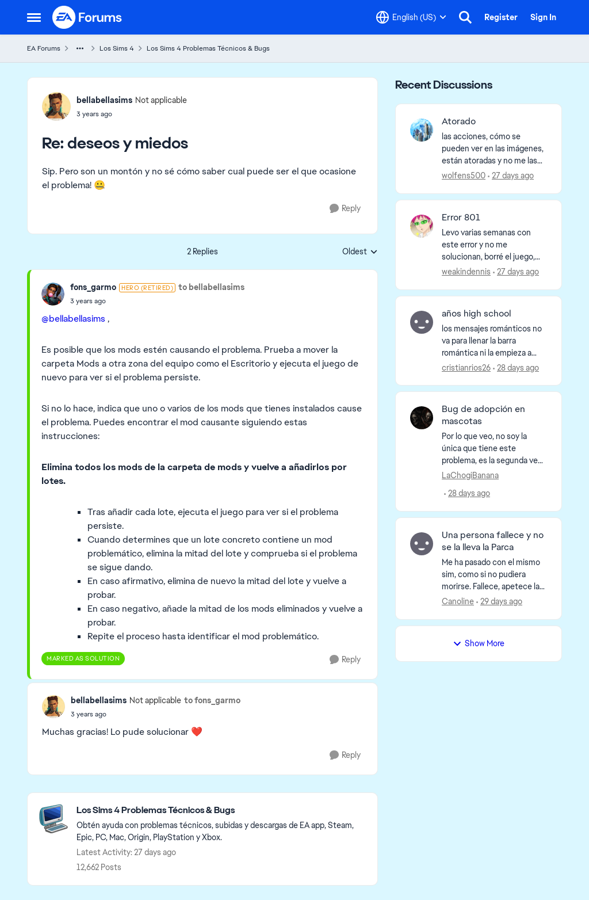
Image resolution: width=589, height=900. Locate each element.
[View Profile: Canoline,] (421, 543)
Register (501, 17)
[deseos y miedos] (132, 114)
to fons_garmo (212, 700)
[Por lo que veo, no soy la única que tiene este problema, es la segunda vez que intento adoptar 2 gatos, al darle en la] (494, 448)
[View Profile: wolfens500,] (421, 130)
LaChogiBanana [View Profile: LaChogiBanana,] (470, 475)
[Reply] (345, 208)
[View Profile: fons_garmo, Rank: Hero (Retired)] (52, 294)
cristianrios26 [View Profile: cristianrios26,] (466, 367)
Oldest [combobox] (360, 252)
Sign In (543, 17)
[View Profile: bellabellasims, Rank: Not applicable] (56, 106)
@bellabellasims (73, 318)
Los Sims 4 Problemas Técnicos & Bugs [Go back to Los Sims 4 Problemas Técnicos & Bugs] (208, 48)
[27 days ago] (511, 176)
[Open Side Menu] (34, 17)
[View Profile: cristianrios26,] (421, 322)
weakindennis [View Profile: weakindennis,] (466, 271)
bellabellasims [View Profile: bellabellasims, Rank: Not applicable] (104, 100)
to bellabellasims (211, 287)
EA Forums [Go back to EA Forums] (43, 48)
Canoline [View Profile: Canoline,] (458, 601)
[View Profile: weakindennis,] (421, 226)
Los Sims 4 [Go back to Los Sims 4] (117, 48)
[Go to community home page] (87, 17)
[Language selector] (411, 17)
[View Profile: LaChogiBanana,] (421, 417)
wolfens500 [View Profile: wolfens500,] (463, 175)
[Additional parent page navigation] (80, 48)
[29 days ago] (499, 602)
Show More (478, 643)
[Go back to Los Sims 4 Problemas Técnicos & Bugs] (221, 810)
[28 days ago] (516, 367)
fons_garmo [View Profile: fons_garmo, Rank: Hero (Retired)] (93, 287)
